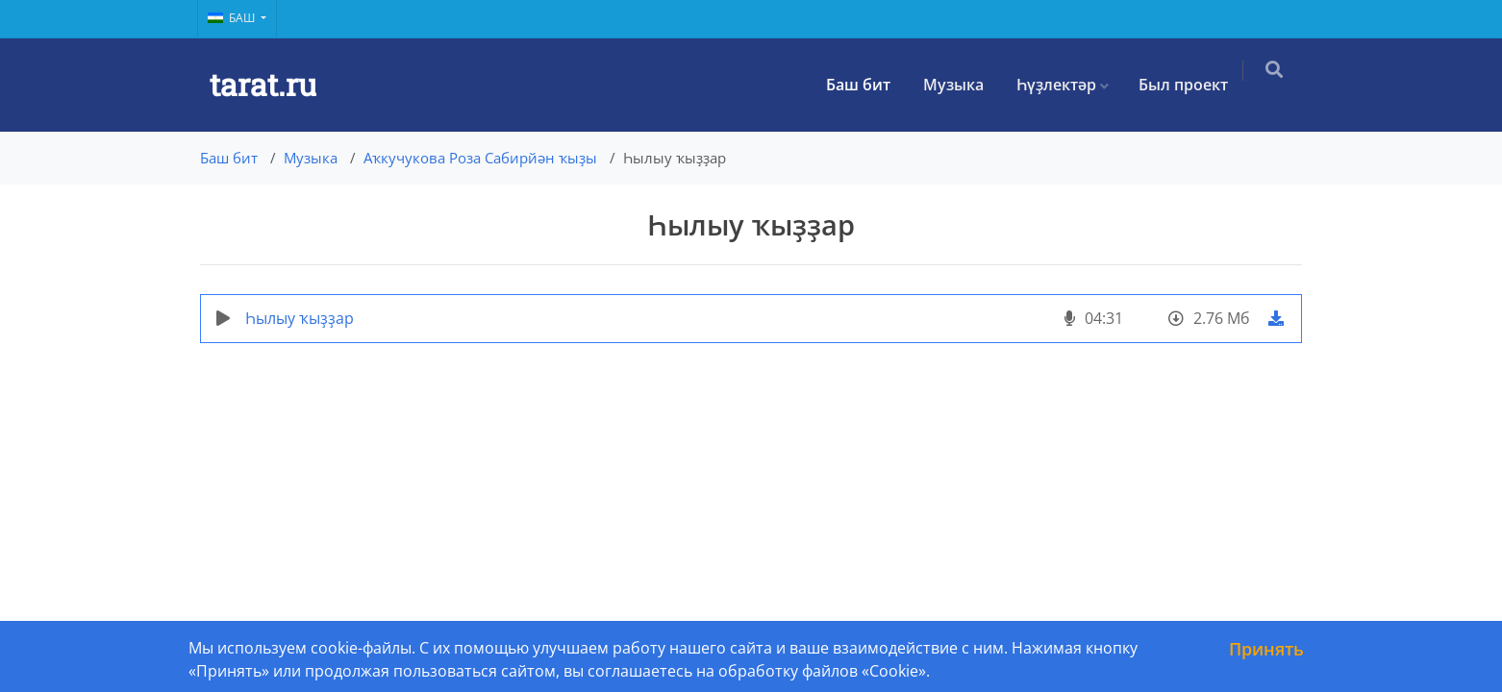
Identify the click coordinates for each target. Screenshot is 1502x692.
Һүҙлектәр (1066, 84)
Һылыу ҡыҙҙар (299, 318)
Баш (233, 18)
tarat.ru (263, 84)
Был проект (1193, 84)
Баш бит (868, 84)
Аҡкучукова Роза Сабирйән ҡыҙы (480, 157)
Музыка (963, 84)
